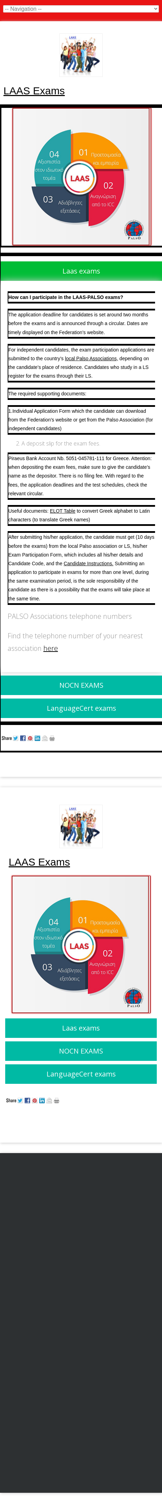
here (50, 648)
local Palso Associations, (91, 358)
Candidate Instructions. (88, 563)
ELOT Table (62, 511)
